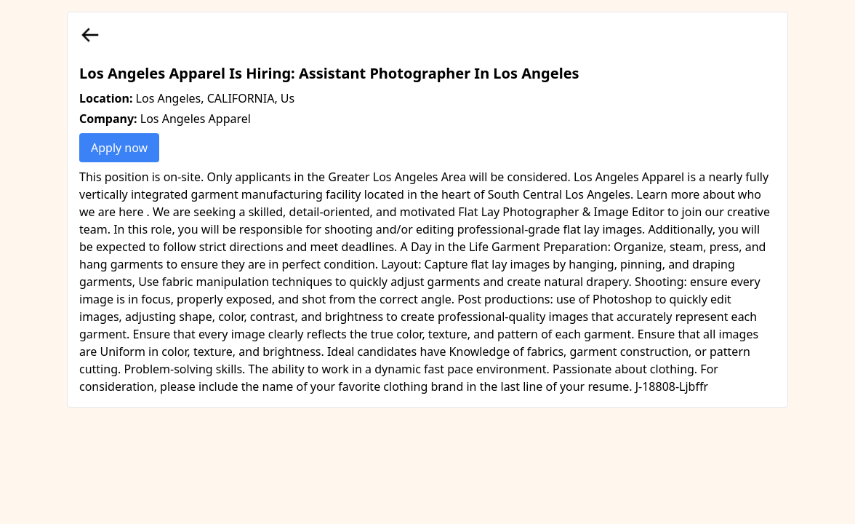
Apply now (119, 148)
